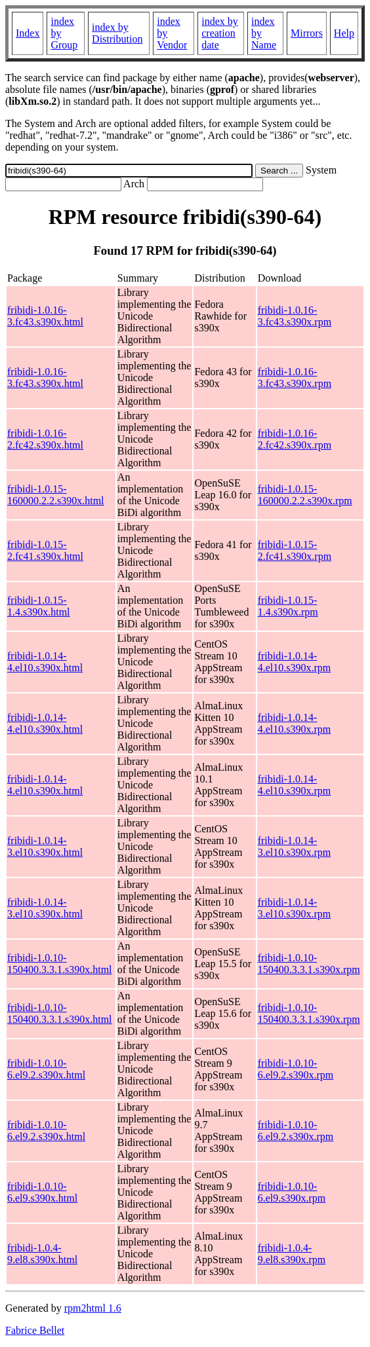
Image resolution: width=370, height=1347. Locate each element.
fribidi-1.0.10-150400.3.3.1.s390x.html (59, 963)
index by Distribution (117, 33)
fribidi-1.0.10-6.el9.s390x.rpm (292, 1192)
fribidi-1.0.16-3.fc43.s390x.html (45, 315)
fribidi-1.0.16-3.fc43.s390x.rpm (294, 315)
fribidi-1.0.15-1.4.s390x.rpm (288, 606)
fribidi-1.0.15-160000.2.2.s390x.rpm (305, 494)
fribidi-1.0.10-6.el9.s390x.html (42, 1192)
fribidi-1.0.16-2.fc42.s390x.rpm (294, 439)
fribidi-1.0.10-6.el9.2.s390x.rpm (296, 1069)
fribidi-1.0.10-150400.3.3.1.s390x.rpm (309, 963)
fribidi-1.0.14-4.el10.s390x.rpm (294, 661)
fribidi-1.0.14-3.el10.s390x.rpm (294, 846)
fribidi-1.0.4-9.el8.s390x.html (42, 1253)
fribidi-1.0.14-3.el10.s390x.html (45, 846)
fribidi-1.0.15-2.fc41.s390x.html (45, 550)
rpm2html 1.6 (92, 1308)
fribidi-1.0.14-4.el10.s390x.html (45, 661)
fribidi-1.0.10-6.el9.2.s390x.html (46, 1069)
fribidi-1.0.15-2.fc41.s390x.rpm (294, 550)
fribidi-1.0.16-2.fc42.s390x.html (45, 439)
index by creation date (219, 33)
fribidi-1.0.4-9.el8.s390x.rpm (292, 1253)
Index (27, 33)
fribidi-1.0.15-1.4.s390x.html (38, 606)
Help (344, 33)
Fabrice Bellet (34, 1330)
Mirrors (307, 33)
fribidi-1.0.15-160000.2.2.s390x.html (55, 494)
